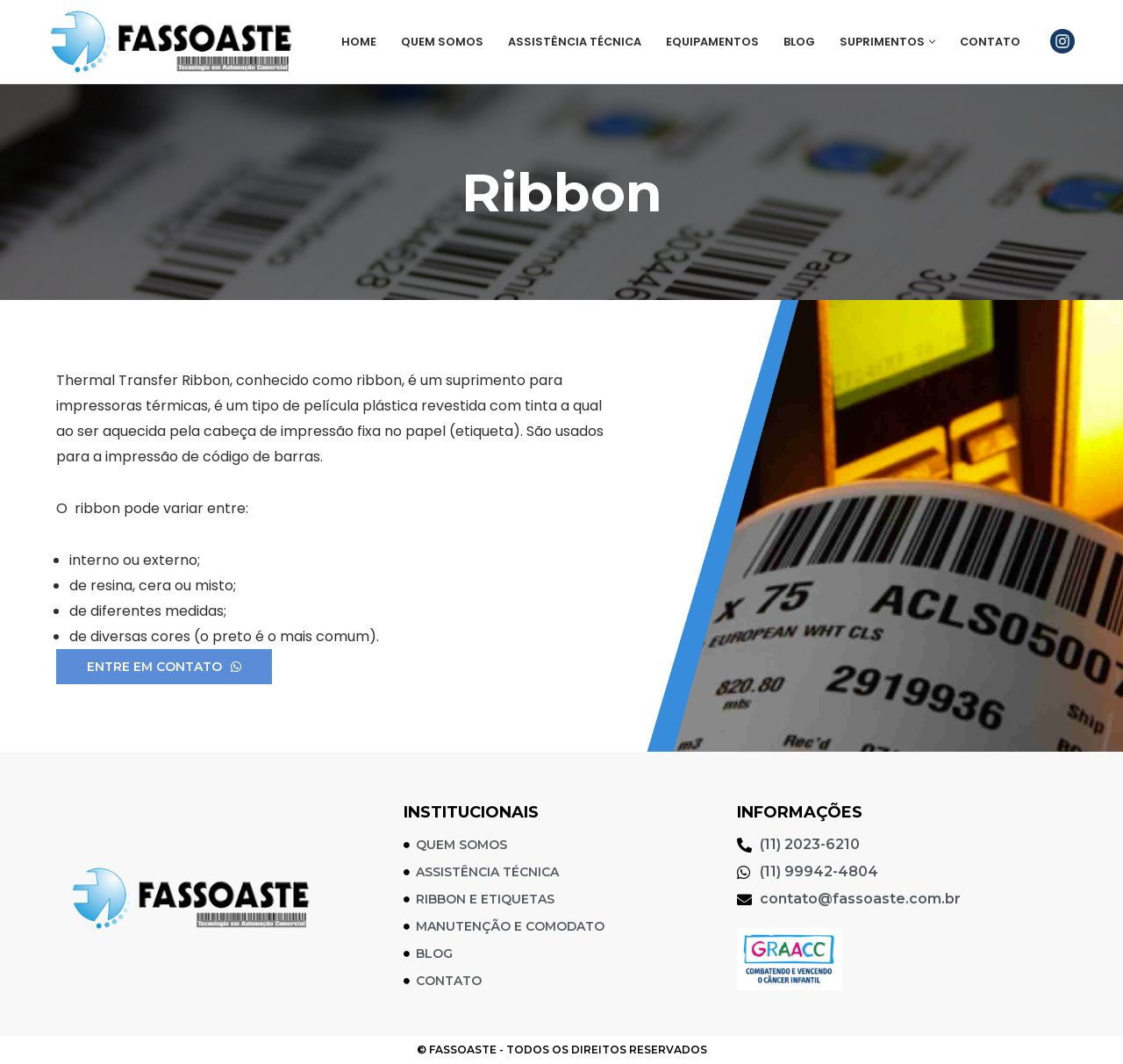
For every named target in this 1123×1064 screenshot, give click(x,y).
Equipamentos (712, 41)
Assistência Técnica (574, 41)
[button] (932, 42)
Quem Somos (442, 41)
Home (358, 41)
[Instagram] (1062, 41)
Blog (799, 41)
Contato (990, 41)
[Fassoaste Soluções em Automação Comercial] (175, 41)
